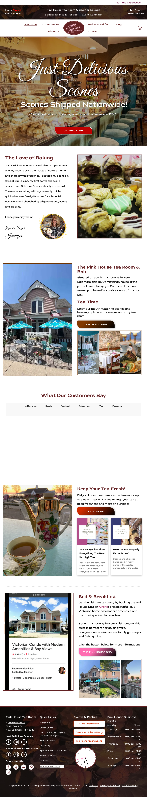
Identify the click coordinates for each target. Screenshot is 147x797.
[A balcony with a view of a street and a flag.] (131, 679)
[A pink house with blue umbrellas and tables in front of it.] (89, 679)
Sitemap (73, 788)
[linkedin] (24, 742)
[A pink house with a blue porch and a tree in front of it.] (110, 679)
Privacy (93, 785)
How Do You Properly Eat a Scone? (126, 551)
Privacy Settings (50, 766)
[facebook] (8, 742)
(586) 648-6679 (16, 722)
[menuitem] (73, 9)
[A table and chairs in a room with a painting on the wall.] (109, 352)
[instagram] (16, 742)
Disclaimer (114, 785)
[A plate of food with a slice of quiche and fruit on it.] (130, 352)
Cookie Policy (129, 785)
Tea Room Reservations (135, 11)
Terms (103, 785)
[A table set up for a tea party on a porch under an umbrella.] (88, 352)
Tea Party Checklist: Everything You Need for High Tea (92, 553)
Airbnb (103, 607)
